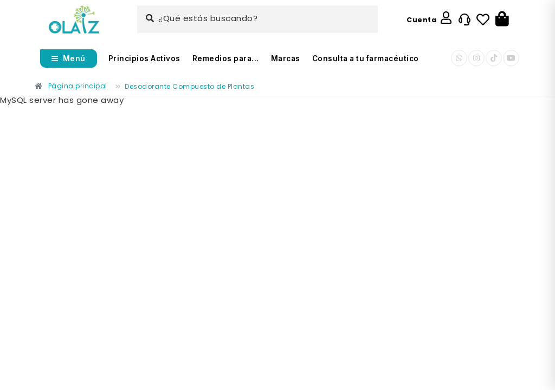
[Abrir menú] (68, 58)
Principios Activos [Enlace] (144, 58)
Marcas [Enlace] (285, 58)
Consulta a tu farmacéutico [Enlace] (365, 58)
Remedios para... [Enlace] (225, 58)
